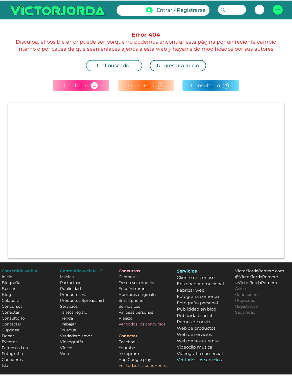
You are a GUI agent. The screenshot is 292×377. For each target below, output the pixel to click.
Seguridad (245, 312)
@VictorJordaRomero (256, 276)
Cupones (10, 330)
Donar (8, 335)
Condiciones (247, 294)
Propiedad (245, 300)
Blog (6, 294)
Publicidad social (194, 315)
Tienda (66, 318)
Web (64, 353)
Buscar (8, 288)
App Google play (135, 359)
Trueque (68, 330)
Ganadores (12, 359)
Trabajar (68, 324)
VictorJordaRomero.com (259, 270)
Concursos (12, 306)
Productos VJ (73, 294)
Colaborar (11, 300)
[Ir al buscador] (114, 65)
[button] (278, 10)
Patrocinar (70, 282)
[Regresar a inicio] (178, 65)
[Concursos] (146, 85)
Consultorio (13, 318)
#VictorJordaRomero (256, 282)
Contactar (11, 324)
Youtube (127, 347)
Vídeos (66, 347)
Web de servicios (194, 334)
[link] (259, 10)
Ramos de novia (193, 321)
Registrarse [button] (246, 306)
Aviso (240, 288)
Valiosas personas (136, 312)
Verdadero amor (76, 335)
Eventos (9, 341)
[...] (230, 10)
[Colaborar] (81, 85)
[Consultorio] (210, 85)
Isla (5, 365)
